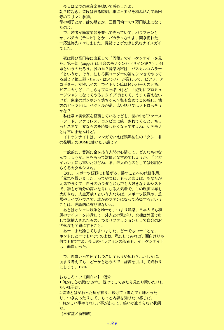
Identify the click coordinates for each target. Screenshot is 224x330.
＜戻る (112, 323)
